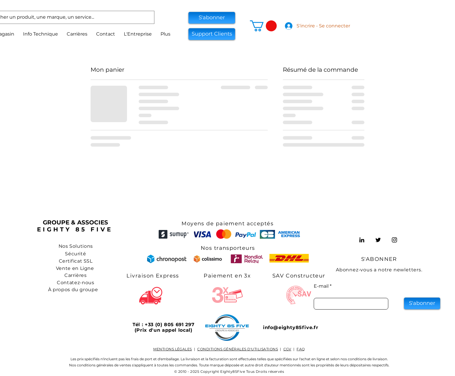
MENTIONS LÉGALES (172, 349)
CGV (287, 349)
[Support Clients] (211, 34)
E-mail (321, 286)
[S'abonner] (422, 303)
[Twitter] (378, 239)
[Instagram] (394, 239)
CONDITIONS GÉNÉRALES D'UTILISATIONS (237, 349)
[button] (211, 18)
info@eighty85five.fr (290, 327)
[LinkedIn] (361, 239)
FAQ (301, 349)
